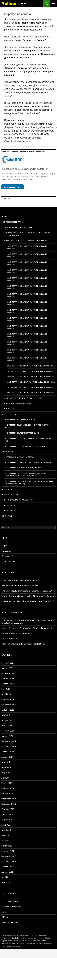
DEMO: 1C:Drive (11, 510)
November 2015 (8, 704)
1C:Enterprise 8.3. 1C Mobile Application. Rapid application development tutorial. (24, 474)
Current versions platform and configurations (26, 241)
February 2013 (7, 851)
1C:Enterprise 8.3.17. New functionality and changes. (27, 303)
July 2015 (5, 715)
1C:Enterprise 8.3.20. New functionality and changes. (27, 279)
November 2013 (8, 804)
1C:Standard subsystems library (18, 227)
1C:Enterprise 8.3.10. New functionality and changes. (27, 359)
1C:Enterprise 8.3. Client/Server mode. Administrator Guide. (28, 439)
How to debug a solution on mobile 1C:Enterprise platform (27, 596)
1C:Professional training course (19, 457)
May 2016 (5, 689)
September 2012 (9, 866)
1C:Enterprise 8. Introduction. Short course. (24, 468)
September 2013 (9, 814)
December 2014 (8, 741)
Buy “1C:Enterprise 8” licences (17, 403)
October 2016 (7, 678)
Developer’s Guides (10, 414)
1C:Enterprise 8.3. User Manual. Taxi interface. (25, 446)
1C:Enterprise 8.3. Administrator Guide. (21, 433)
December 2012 (8, 856)
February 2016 (7, 699)
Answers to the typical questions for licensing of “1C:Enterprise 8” (27, 234)
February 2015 (7, 730)
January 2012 (7, 872)
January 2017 (7, 668)
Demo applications (10, 494)
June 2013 (6, 830)
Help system (6, 489)
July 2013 (5, 825)
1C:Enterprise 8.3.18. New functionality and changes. (27, 295)
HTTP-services (23, 633)
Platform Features (9, 922)
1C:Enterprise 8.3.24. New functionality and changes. (27, 247)
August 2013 (7, 819)
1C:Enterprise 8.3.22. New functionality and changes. (27, 263)
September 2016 (9, 683)
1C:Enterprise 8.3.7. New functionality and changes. (31, 376)
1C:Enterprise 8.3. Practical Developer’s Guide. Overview (29, 462)
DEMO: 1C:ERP (10, 505)
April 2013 (6, 840)
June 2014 (6, 767)
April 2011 (6, 877)
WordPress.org (8, 561)
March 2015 (6, 725)
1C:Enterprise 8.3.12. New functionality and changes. (27, 343)
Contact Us (6, 516)
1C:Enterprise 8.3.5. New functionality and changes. (31, 387)
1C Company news (9, 901)
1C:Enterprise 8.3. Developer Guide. (20, 419)
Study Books (7, 452)
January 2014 (7, 793)
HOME (4, 216)
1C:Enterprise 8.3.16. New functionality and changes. (27, 311)
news (3, 912)
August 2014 (7, 757)
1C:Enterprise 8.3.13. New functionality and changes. (27, 335)
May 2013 (5, 835)
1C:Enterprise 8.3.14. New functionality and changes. (27, 327)
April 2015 (6, 720)
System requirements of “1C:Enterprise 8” (23, 398)
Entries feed (7, 551)
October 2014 (7, 751)
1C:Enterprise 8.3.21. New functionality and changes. (27, 271)
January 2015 (7, 736)
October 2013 (7, 809)
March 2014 (6, 783)
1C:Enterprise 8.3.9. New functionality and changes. (31, 366)
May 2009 (5, 882)
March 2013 (6, 845)
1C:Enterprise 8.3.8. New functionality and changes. (31, 371)
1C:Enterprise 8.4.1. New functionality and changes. (31, 393)
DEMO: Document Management (18, 500)
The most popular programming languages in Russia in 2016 (28, 590)
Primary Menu (53, 3)
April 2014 (6, 778)
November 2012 (8, 861)
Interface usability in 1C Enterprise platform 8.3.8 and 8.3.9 (27, 601)
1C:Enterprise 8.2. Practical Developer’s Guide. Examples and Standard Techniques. (29, 482)
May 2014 (5, 772)
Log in (4, 545)
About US (13, 638)
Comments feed (8, 556)
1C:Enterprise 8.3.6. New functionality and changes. (31, 382)
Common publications (11, 906)
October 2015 (7, 710)
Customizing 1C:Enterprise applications (19, 580)
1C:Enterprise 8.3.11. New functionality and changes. (27, 351)
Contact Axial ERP (12, 187)
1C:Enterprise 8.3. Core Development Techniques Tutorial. (26, 426)
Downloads (9, 409)
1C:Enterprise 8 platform (12, 222)
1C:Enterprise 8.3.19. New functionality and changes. (27, 287)
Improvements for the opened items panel (20, 585)
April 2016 (6, 694)
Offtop (4, 917)
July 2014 (5, 762)
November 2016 (8, 673)
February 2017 (7, 663)
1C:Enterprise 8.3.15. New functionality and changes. (27, 319)
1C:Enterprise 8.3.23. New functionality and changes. (27, 255)
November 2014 (8, 746)
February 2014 (7, 788)
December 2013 (8, 798)
